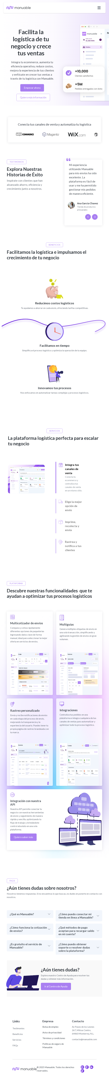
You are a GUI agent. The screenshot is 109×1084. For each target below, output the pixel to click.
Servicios (16, 1039)
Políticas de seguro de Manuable (53, 1045)
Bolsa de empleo (50, 1026)
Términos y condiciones (53, 1038)
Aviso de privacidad (51, 1032)
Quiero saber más (23, 837)
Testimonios (18, 1028)
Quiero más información (33, 97)
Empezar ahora (32, 87)
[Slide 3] (70, 526)
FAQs (15, 1045)
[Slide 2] (70, 506)
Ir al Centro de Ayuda (55, 986)
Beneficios (17, 1034)
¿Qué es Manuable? (22, 914)
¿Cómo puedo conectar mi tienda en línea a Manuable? (75, 915)
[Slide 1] (70, 477)
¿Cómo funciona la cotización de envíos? (28, 929)
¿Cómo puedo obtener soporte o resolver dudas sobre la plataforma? (74, 947)
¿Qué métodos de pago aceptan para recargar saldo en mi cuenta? (76, 931)
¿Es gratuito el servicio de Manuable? (26, 946)
